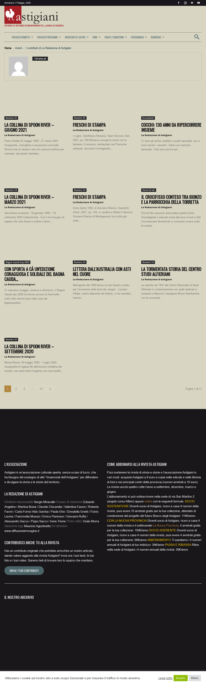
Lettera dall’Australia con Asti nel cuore (102, 271)
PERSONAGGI (139, 37)
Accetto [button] (180, 678)
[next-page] (50, 388)
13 (41, 389)
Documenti (148, 118)
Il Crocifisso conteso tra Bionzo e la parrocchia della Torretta (171, 199)
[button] (197, 38)
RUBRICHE (157, 37)
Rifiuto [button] (195, 678)
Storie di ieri (148, 190)
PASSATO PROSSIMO (49, 37)
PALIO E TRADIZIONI (116, 37)
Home (7, 48)
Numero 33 (11, 339)
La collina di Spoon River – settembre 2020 (29, 349)
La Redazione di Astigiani (19, 135)
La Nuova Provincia (165, 525)
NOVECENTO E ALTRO (77, 37)
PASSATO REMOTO (22, 37)
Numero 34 (11, 190)
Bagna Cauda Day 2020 (17, 262)
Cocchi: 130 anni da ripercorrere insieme (171, 127)
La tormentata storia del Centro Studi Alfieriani (171, 271)
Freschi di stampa (89, 125)
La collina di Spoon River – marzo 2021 (29, 199)
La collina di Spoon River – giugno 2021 (29, 127)
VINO (97, 37)
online (148, 501)
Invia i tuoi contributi (24, 570)
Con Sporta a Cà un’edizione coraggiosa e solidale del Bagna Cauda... (34, 274)
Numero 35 (11, 118)
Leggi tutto (166, 678)
